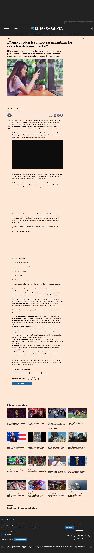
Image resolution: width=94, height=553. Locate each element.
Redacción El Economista (53, 428)
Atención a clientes (35, 373)
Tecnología (30, 492)
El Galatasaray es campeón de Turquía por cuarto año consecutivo (37, 470)
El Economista (15, 523)
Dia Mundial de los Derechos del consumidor (29, 126)
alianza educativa (57, 33)
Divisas (78, 33)
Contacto (38, 528)
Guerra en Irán (36, 33)
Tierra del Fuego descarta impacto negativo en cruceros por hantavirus (77, 495)
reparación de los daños (21, 187)
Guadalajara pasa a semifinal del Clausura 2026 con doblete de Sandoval (76, 423)
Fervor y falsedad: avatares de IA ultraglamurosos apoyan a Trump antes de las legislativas (16, 447)
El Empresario (22, 523)
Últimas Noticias (19, 33)
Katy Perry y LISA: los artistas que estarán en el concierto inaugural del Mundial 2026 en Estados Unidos (77, 472)
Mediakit (11, 525)
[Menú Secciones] (5, 28)
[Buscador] (15, 28)
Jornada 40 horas (46, 33)
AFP (9, 475)
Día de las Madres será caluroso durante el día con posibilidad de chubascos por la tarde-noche (56, 447)
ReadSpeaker (50, 116)
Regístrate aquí (69, 527)
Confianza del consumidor (20, 373)
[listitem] (9, 115)
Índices (72, 33)
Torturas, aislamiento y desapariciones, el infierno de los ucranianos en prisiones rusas (76, 447)
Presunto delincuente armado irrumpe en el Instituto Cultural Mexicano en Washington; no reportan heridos (36, 448)
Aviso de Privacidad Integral (28, 528)
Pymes (8, 38)
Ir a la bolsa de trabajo (20, 539)
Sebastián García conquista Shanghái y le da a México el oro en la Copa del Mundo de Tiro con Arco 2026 (57, 472)
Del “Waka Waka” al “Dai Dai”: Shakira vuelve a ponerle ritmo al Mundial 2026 (36, 423)
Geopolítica (10, 444)
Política (49, 444)
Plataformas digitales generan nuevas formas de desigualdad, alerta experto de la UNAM (36, 495)
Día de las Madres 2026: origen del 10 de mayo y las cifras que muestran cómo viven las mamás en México (57, 424)
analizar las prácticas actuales (25, 293)
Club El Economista (32, 523)
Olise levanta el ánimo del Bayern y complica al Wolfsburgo (16, 470)
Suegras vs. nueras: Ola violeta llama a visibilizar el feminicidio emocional (15, 495)
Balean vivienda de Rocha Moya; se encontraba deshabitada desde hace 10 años (57, 495)
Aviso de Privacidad (15, 528)
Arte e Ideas (30, 420)
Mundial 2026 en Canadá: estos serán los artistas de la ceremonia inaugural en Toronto (16, 423)
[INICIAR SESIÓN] (91, 28)
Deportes (9, 420)
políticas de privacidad (79, 530)
